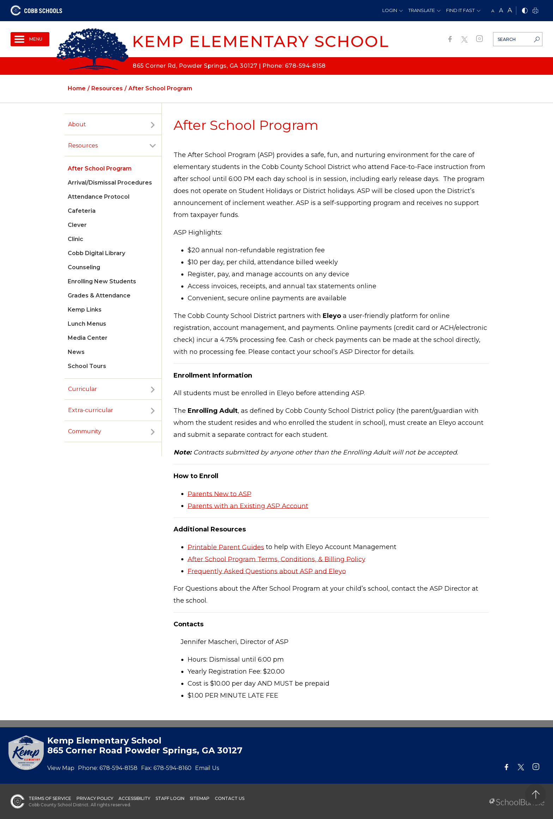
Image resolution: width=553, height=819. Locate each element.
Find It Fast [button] (460, 10)
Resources (83, 145)
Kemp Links (85, 309)
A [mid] (501, 10)
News (76, 352)
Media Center (88, 338)
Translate (421, 10)
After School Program (100, 168)
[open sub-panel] (153, 124)
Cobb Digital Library (96, 253)
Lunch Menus (87, 323)
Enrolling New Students (102, 281)
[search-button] (537, 40)
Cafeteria (82, 210)
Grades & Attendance (99, 295)
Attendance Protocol (98, 196)
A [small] (492, 10)
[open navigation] (30, 39)
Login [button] (389, 10)
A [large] (510, 10)
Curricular (82, 389)
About (77, 124)
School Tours (87, 366)
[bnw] (525, 11)
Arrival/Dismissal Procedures (110, 182)
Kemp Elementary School (260, 41)
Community (84, 431)
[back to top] (535, 794)
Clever (77, 225)
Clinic (75, 239)
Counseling (84, 267)
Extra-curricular (90, 410)
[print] (535, 11)
